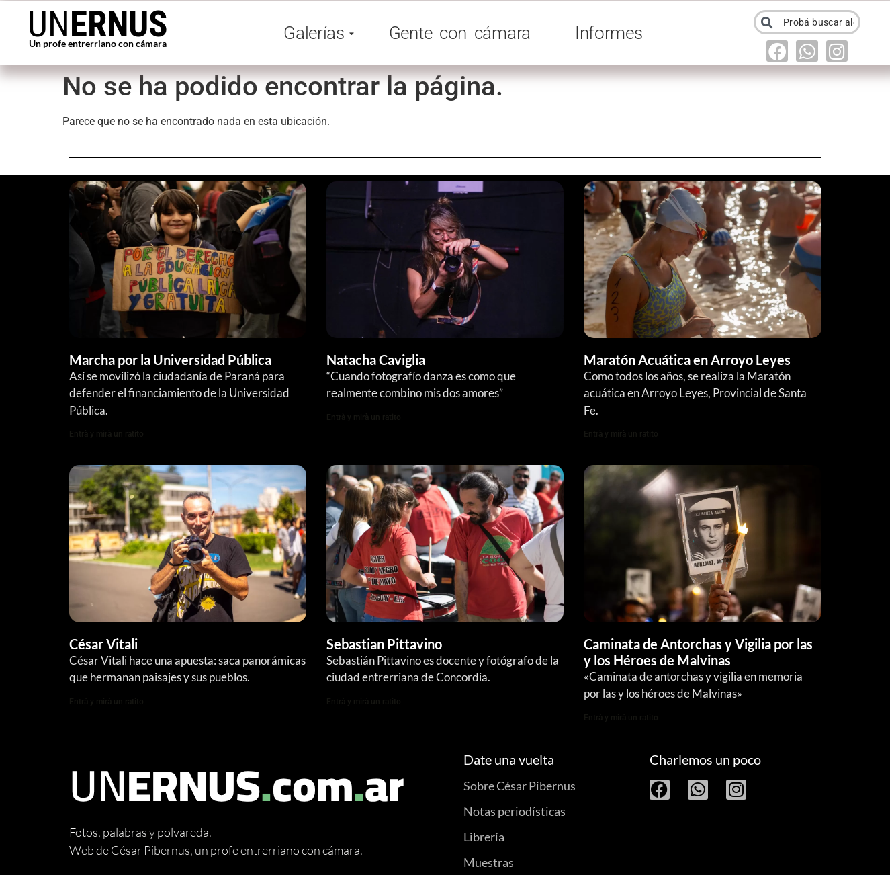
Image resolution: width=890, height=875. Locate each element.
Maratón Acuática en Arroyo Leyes (687, 359)
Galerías (316, 33)
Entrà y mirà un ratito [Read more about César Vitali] (106, 701)
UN (98, 24)
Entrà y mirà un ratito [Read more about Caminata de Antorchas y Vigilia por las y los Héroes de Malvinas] (621, 717)
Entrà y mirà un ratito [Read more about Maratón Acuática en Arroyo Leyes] (621, 434)
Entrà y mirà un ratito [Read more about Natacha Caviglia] (363, 417)
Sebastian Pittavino (384, 644)
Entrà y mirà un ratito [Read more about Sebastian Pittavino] (363, 701)
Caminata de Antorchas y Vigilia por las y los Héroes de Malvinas (698, 652)
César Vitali (103, 644)
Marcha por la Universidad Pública (170, 359)
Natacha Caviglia (375, 359)
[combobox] (807, 22)
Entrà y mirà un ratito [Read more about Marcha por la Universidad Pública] (106, 434)
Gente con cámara (460, 33)
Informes (609, 33)
